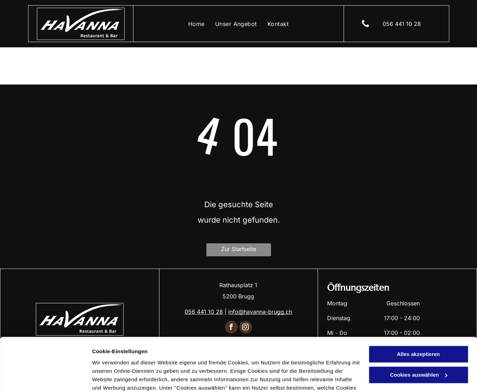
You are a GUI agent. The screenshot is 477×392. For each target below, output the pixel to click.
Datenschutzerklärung (228, 359)
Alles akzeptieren (418, 309)
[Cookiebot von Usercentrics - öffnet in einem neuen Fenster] (45, 378)
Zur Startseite (238, 248)
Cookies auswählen (116, 378)
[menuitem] (196, 23)
